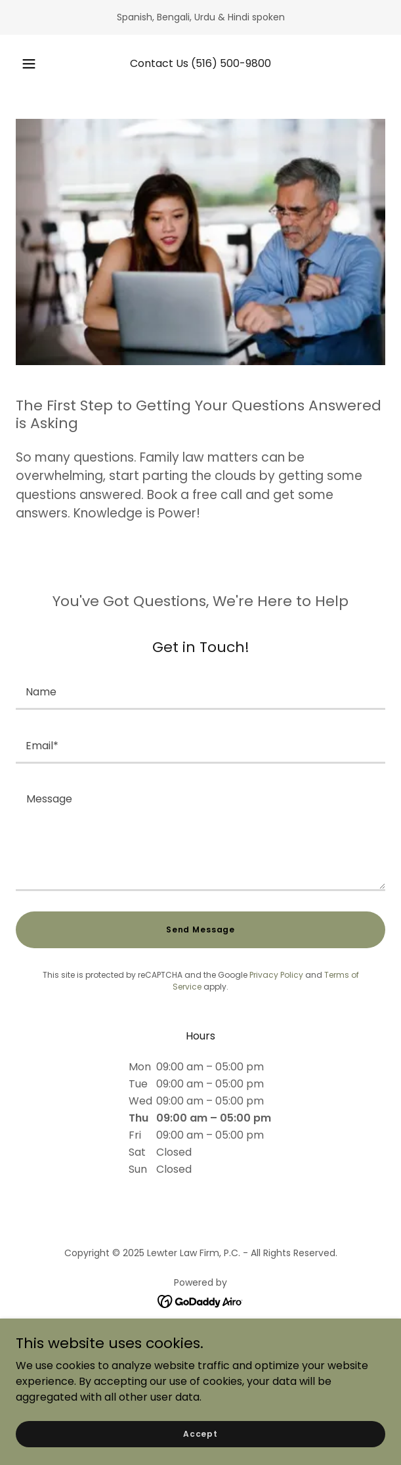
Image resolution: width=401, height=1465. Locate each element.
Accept (200, 1433)
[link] (200, 1300)
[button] (33, 64)
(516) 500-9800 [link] (231, 63)
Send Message (200, 929)
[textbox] (200, 691)
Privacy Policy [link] (276, 974)
